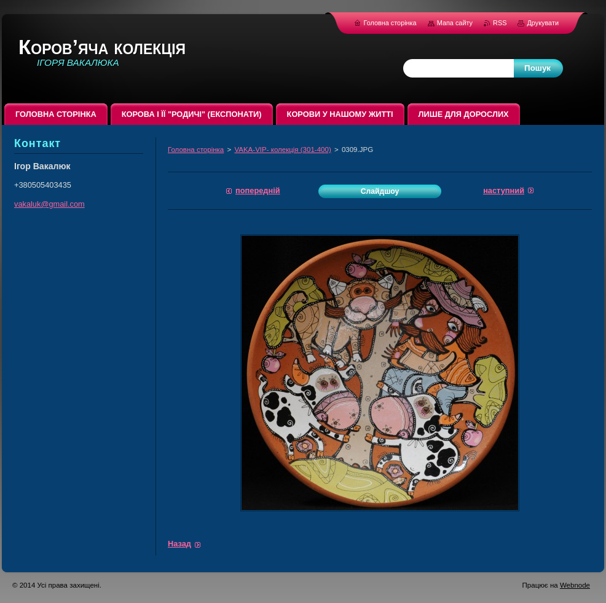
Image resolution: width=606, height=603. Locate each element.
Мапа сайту (455, 22)
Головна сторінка (196, 149)
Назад (179, 543)
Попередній (257, 190)
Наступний (503, 190)
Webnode (575, 585)
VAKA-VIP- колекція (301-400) (282, 149)
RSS (500, 22)
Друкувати (543, 22)
